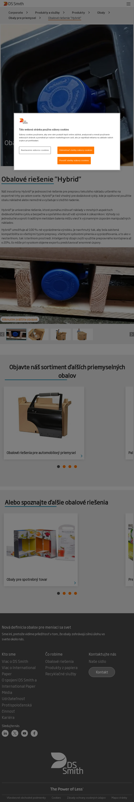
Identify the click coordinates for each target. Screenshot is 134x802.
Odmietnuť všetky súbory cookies (75, 150)
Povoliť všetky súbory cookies (74, 160)
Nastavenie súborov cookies (35, 150)
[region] (67, 141)
